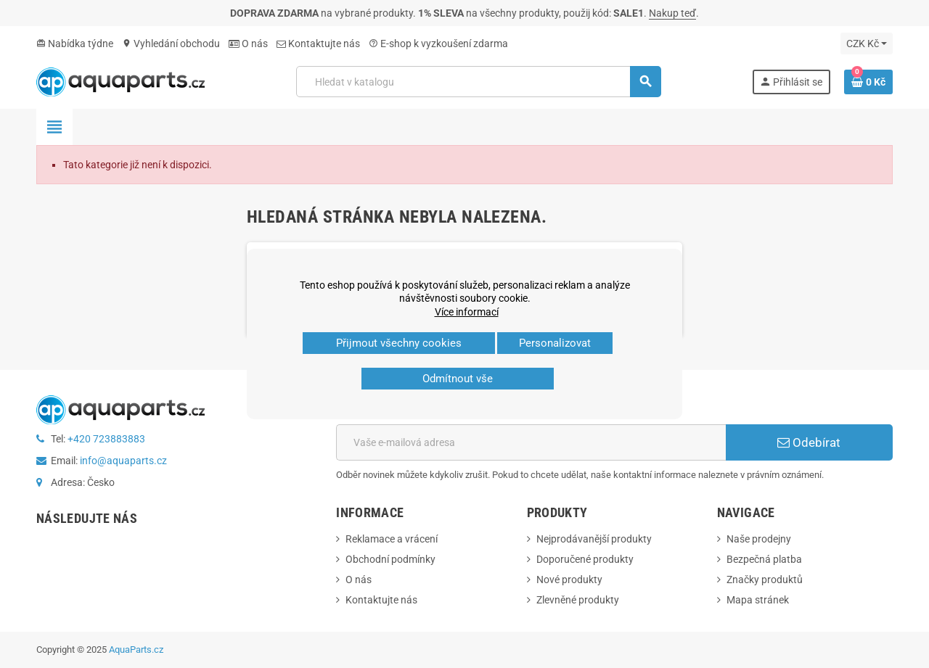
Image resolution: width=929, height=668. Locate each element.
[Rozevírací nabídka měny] (866, 43)
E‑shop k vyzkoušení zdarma (438, 43)
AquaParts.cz (136, 649)
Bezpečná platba (764, 559)
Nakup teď (672, 13)
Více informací (467, 312)
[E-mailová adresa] (531, 442)
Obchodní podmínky (390, 559)
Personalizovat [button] (555, 343)
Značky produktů (765, 579)
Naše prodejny (759, 539)
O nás (248, 43)
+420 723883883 (106, 439)
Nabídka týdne (74, 43)
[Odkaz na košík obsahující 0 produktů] (868, 82)
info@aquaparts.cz (123, 460)
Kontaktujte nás (318, 43)
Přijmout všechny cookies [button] (399, 343)
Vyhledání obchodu (171, 43)
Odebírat (808, 442)
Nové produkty (569, 579)
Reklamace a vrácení (391, 539)
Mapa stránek (758, 600)
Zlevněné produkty (577, 600)
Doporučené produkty (585, 559)
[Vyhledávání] (478, 81)
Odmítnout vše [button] (457, 378)
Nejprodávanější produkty (594, 539)
